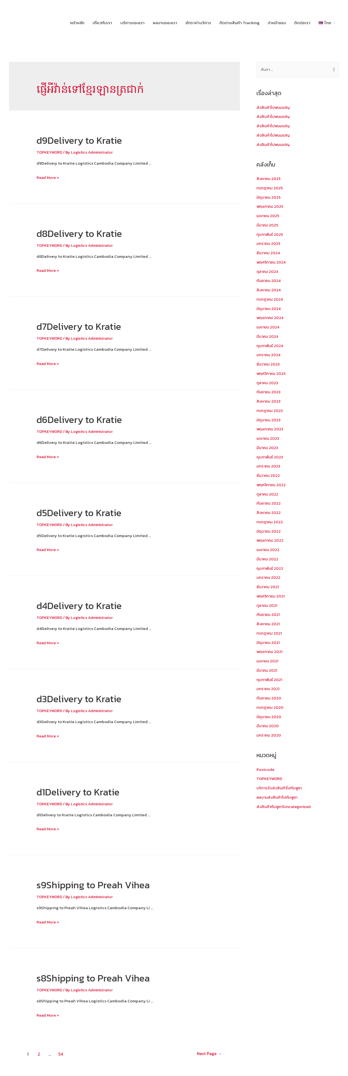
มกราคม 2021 (268, 689)
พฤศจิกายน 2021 (271, 596)
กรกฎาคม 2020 (270, 707)
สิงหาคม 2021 (268, 624)
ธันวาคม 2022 (268, 475)
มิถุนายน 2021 (268, 643)
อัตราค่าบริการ (198, 23)
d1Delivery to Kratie (85, 791)
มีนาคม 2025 (267, 225)
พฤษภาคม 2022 (270, 540)
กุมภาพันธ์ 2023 (270, 457)
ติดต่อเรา (302, 23)
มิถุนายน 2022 (268, 531)
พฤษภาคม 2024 (270, 318)
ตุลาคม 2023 (267, 383)
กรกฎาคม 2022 (270, 522)
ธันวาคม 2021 (268, 587)
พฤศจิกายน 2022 (271, 485)
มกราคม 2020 (268, 735)
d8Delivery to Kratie (87, 233)
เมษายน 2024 (268, 327)
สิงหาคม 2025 (268, 179)
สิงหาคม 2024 (268, 290)
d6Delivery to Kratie (87, 419)
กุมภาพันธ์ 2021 (269, 680)
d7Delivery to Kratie (86, 326)
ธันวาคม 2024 (268, 253)
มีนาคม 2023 (267, 448)
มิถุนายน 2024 (268, 309)
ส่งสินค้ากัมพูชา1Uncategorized (285, 807)
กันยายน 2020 (269, 698)
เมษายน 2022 (268, 550)
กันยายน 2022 (268, 503)
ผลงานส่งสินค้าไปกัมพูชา (278, 797)
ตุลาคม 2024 (267, 272)
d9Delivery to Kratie (87, 140)
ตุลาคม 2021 (267, 605)
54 (61, 1053)
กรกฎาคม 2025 (270, 188)
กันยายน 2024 (269, 281)
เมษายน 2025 (268, 216)
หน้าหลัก (77, 23)
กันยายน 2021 (268, 615)
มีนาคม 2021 (267, 670)
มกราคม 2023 (268, 466)
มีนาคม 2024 (267, 336)
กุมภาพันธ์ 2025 (270, 234)
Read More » (48, 177)
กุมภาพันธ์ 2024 (270, 346)
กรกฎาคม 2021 (269, 633)
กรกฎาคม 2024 (270, 299)
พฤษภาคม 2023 (270, 429)
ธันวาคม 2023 (268, 364)
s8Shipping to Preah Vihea (103, 977)
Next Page (207, 1053)
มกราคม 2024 (268, 355)
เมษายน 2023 (268, 438)
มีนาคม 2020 (267, 726)
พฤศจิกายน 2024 (271, 262)
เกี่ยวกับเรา (102, 23)
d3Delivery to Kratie (87, 698)
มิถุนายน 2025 (268, 197)
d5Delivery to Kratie (87, 512)
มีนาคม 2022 (267, 559)
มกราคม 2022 (268, 577)
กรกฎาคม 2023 (270, 411)
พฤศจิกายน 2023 (271, 373)
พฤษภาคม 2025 (270, 206)
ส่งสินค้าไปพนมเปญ (274, 107)
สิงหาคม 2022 (268, 513)
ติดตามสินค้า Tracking (239, 23)
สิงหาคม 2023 (268, 401)
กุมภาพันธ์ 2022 (270, 568)
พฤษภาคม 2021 (270, 652)
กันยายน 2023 (268, 392)
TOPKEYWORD (50, 152)
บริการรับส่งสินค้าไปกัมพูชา (280, 788)
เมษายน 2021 (268, 661)
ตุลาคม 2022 (267, 494)
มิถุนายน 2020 (269, 717)
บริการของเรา (132, 23)
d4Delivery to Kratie (87, 605)
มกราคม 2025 (268, 243)
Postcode (265, 770)
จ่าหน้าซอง (277, 23)
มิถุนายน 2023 (268, 420)
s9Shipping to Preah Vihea (103, 884)
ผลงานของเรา (165, 23)
